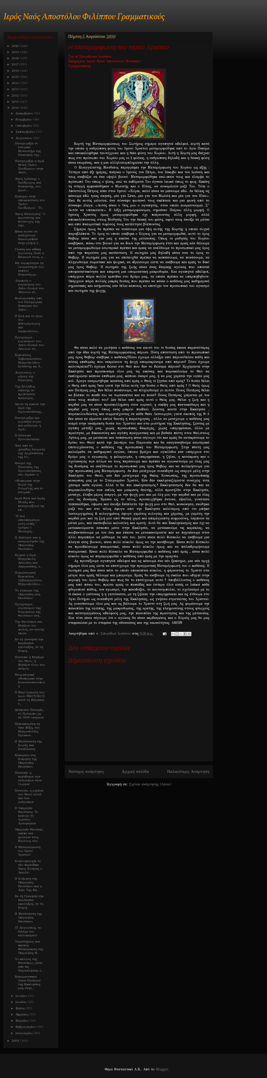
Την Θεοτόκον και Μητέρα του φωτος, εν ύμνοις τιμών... (29, 627)
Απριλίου (22, 1014)
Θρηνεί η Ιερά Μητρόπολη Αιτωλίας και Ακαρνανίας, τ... (28, 560)
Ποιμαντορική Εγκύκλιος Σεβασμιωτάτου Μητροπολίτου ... (29, 578)
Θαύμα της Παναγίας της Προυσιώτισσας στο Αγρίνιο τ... (28, 468)
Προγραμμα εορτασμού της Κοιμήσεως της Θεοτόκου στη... (28, 609)
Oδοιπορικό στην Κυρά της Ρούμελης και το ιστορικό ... (29, 486)
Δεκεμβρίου (24, 113)
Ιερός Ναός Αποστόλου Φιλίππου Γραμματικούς (84, 17)
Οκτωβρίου (24, 125)
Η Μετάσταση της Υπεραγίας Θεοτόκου (28, 917)
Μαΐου (20, 1008)
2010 (16, 108)
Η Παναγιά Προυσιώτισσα (27, 437)
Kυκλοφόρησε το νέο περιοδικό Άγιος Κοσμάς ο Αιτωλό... (28, 866)
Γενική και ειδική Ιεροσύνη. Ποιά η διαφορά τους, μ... (30, 253)
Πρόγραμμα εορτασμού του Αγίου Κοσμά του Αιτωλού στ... (29, 343)
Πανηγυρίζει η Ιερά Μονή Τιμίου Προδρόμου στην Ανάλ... (29, 166)
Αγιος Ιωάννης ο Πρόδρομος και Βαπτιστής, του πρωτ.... (28, 184)
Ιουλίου (21, 996)
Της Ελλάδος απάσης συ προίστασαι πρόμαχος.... (25, 392)
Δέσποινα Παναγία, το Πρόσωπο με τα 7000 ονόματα (29, 713)
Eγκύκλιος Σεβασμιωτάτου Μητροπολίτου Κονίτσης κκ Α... (28, 360)
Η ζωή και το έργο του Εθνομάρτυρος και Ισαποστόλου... (29, 323)
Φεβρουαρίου (26, 1027)
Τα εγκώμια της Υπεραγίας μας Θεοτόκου (27, 594)
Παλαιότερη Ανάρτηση (188, 771)
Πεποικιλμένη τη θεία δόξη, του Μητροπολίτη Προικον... (27, 729)
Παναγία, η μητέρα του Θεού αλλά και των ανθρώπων (29, 796)
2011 (16, 102)
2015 (16, 77)
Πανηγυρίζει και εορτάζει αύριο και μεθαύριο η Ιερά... (28, 423)
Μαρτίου (22, 1021)
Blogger (162, 1069)
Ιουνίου (21, 1002)
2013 (16, 89)
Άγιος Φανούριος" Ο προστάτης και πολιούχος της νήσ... (30, 219)
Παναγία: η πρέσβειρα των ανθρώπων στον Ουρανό (28, 778)
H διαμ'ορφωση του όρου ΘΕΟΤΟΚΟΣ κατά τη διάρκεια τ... (30, 698)
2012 (16, 95)
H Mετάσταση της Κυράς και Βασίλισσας (28, 745)
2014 (16, 83)
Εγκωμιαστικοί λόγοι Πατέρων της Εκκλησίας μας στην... (28, 982)
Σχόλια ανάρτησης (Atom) (150, 784)
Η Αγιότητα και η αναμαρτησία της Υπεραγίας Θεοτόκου (29, 543)
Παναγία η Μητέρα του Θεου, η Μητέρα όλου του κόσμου (30, 662)
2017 (15, 64)
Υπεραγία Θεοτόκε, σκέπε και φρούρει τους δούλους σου (29, 835)
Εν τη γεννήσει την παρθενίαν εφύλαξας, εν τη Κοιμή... (29, 645)
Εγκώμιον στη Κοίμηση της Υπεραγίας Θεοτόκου (26, 760)
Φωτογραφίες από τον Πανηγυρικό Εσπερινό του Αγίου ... (28, 303)
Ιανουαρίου (24, 1033)
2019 (16, 52)
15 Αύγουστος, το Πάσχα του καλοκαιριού (28, 931)
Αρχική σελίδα (135, 771)
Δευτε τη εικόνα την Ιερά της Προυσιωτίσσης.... (30, 408)
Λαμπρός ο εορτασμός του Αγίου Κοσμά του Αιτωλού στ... (29, 286)
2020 (16, 46)
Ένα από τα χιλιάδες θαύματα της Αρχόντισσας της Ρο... (30, 451)
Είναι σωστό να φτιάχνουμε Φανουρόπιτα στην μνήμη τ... (27, 237)
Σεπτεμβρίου (25, 132)
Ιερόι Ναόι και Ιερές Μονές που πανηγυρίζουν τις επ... (30, 504)
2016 (16, 71)
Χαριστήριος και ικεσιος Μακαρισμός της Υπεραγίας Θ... (29, 947)
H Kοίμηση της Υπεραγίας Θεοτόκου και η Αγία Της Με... (28, 884)
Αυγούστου (24, 138)
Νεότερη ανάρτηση (86, 771)
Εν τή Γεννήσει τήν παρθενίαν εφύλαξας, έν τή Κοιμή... (29, 901)
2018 (16, 58)
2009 (16, 1041)
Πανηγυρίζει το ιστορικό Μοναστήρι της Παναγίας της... (28, 149)
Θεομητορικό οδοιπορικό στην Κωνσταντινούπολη (30, 680)
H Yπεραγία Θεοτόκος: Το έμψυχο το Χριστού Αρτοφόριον (26, 815)
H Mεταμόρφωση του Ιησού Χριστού (27, 851)
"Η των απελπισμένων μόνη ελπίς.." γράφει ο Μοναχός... (27, 523)
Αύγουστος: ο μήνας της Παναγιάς (25, 376)
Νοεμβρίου (24, 119)
